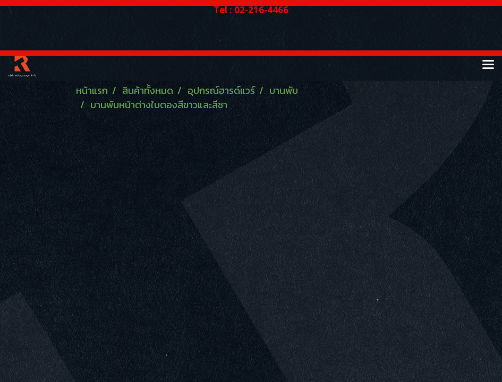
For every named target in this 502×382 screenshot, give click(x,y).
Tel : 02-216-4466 (251, 10)
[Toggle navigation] (488, 65)
